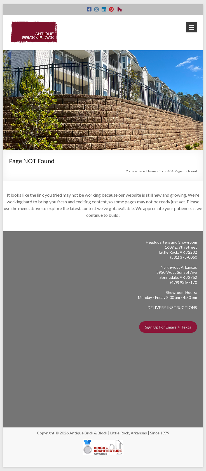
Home (151, 171)
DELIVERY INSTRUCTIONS (172, 307)
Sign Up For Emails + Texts (168, 327)
